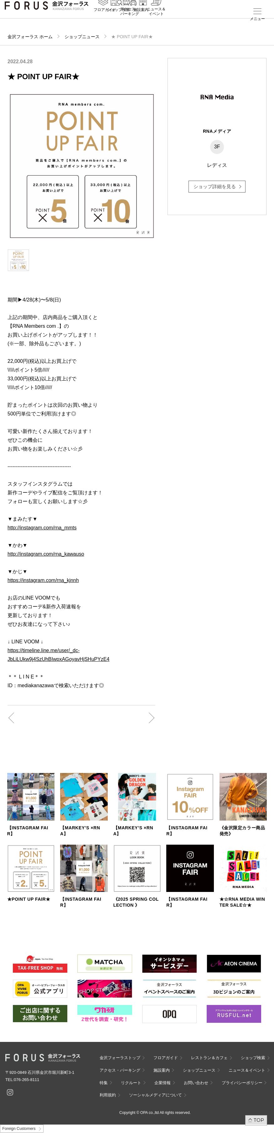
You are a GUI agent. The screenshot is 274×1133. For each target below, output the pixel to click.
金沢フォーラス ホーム (30, 36)
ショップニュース (82, 36)
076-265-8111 (26, 1079)
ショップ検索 (118, 19)
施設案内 (140, 19)
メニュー (257, 19)
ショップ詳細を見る (215, 186)
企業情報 (162, 1082)
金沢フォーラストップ (120, 1057)
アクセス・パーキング (129, 21)
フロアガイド (105, 19)
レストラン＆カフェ (209, 1057)
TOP (259, 1120)
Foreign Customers (18, 1128)
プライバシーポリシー (242, 1082)
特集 (104, 1082)
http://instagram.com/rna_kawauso (46, 554)
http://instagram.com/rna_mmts (42, 527)
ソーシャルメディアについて (155, 1095)
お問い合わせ (196, 1082)
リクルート (131, 1082)
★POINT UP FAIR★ (28, 899)
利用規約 (108, 1095)
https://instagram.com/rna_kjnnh (43, 580)
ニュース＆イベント (156, 21)
